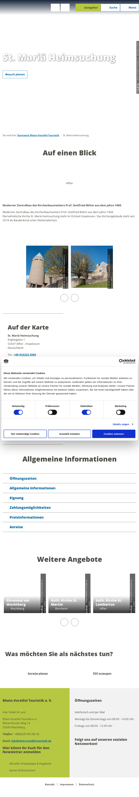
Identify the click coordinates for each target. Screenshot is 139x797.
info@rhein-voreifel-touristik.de (31, 741)
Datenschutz (86, 784)
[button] (55, 7)
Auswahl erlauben (69, 433)
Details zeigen (121, 424)
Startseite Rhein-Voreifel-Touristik (38, 135)
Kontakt (50, 784)
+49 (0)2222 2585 (25, 354)
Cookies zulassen (114, 433)
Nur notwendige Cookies (25, 433)
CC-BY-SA (42, 609)
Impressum (67, 784)
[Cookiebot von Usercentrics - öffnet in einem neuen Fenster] (121, 361)
